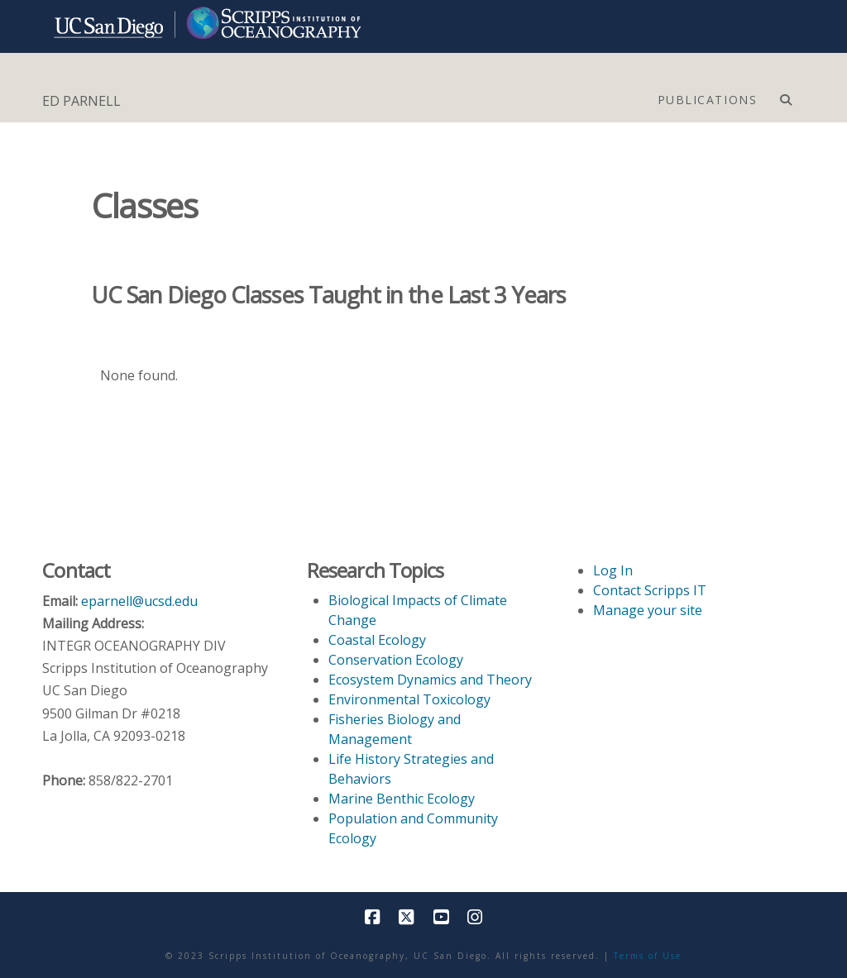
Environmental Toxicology (409, 699)
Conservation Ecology (395, 660)
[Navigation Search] (785, 95)
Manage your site (647, 610)
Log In (613, 570)
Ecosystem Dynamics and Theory (430, 679)
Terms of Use (648, 955)
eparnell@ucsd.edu (139, 601)
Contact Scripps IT (649, 590)
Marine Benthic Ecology (401, 799)
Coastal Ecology (377, 640)
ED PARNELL (81, 100)
